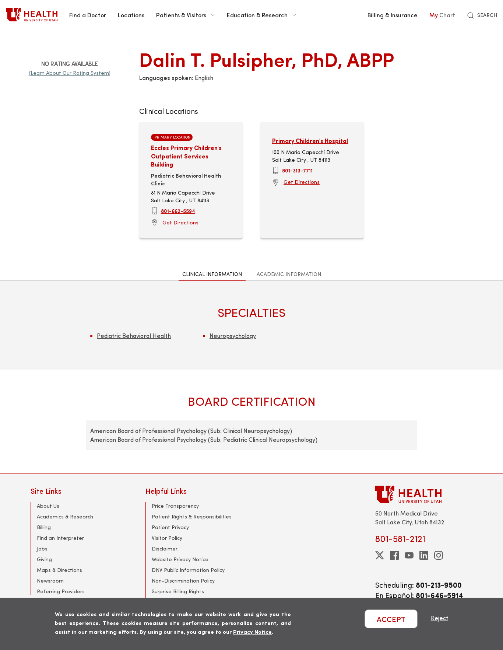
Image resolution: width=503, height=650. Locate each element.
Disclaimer (164, 548)
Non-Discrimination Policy (183, 580)
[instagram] (438, 555)
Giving (44, 559)
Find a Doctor (87, 15)
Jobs (42, 548)
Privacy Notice (252, 631)
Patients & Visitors (185, 15)
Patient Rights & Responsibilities (192, 516)
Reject (439, 618)
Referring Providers (61, 591)
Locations (131, 15)
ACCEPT (391, 619)
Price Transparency (175, 505)
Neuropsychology (233, 335)
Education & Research (261, 15)
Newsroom (50, 580)
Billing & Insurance (392, 15)
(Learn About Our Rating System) (69, 72)
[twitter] (379, 555)
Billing (44, 527)
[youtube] (409, 555)
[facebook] (394, 555)
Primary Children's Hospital (310, 140)
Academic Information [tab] (289, 273)
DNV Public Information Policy (188, 569)
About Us (48, 505)
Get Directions (180, 222)
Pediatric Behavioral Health (134, 335)
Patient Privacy (170, 527)
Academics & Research (65, 516)
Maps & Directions (59, 569)
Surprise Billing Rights (178, 591)
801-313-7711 (297, 170)
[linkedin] (423, 555)
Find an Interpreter (60, 537)
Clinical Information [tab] (212, 273)
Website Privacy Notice (180, 559)
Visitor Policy (167, 537)
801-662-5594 (178, 210)
